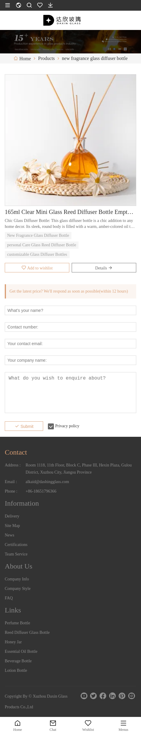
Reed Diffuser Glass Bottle (27, 632)
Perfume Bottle (17, 623)
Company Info (17, 579)
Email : (11, 482)
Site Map (12, 525)
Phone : (11, 491)
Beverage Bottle (18, 661)
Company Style (18, 588)
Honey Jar (13, 642)
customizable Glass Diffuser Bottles (37, 254)
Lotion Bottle (16, 670)
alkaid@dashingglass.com (47, 482)
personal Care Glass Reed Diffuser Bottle (41, 245)
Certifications (16, 544)
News (9, 535)
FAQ (9, 598)
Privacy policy (67, 426)
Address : (13, 465)
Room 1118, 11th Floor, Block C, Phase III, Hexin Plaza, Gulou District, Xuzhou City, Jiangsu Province (79, 468)
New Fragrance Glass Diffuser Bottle (38, 235)
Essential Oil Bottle (21, 651)
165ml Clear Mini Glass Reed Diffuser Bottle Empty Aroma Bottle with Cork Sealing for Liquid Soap (70, 212)
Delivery (12, 516)
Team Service (16, 554)
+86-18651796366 (41, 491)
